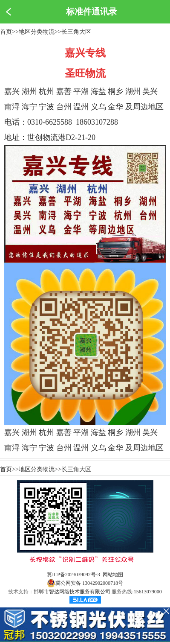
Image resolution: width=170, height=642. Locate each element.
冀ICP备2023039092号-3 (73, 575)
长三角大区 (76, 32)
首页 (6, 32)
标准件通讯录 (91, 11)
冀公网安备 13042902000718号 (85, 583)
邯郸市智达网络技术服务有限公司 (72, 592)
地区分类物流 (37, 32)
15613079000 (148, 592)
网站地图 (113, 575)
